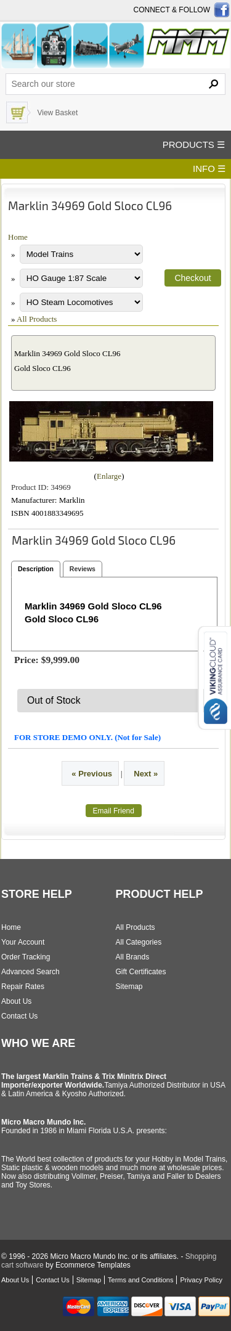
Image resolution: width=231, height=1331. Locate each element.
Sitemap (129, 986)
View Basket (57, 112)
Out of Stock (54, 700)
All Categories (139, 942)
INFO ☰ (209, 168)
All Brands (133, 957)
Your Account (22, 942)
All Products (37, 319)
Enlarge (109, 476)
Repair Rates (22, 986)
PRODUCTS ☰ (194, 144)
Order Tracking (25, 957)
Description (36, 568)
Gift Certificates (141, 971)
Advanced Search (30, 971)
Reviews (82, 568)
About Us (16, 1001)
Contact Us (19, 1016)
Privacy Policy (201, 1280)
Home (18, 237)
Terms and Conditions (140, 1280)
